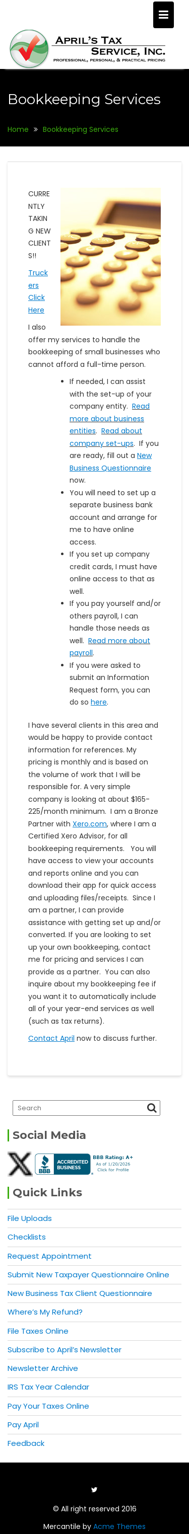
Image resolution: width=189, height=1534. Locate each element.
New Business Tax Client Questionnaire (80, 1293)
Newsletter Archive (43, 1368)
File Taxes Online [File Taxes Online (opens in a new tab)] (38, 1331)
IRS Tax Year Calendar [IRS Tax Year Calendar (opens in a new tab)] (48, 1387)
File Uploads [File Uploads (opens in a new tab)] (30, 1218)
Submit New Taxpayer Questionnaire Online (88, 1274)
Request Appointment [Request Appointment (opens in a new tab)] (50, 1256)
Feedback (26, 1443)
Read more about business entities (110, 418)
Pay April (23, 1424)
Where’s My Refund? (45, 1312)
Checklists (27, 1237)
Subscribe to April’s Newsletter (64, 1349)
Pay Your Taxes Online (48, 1406)
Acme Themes (119, 1526)
